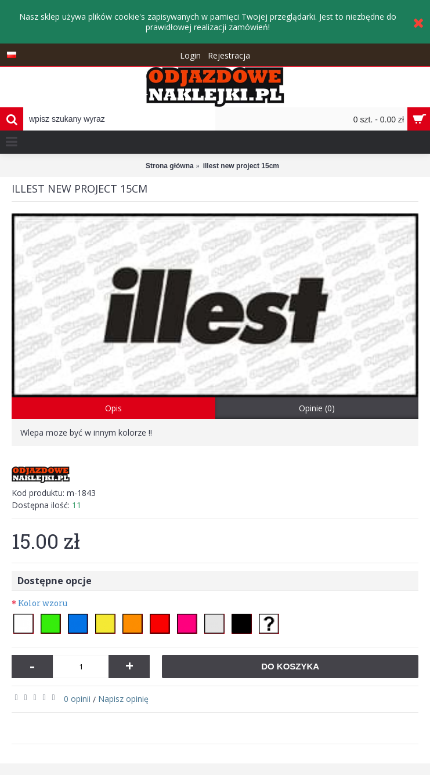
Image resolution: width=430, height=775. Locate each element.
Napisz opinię (123, 698)
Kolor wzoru (42, 603)
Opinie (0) (317, 408)
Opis (113, 408)
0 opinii (77, 698)
